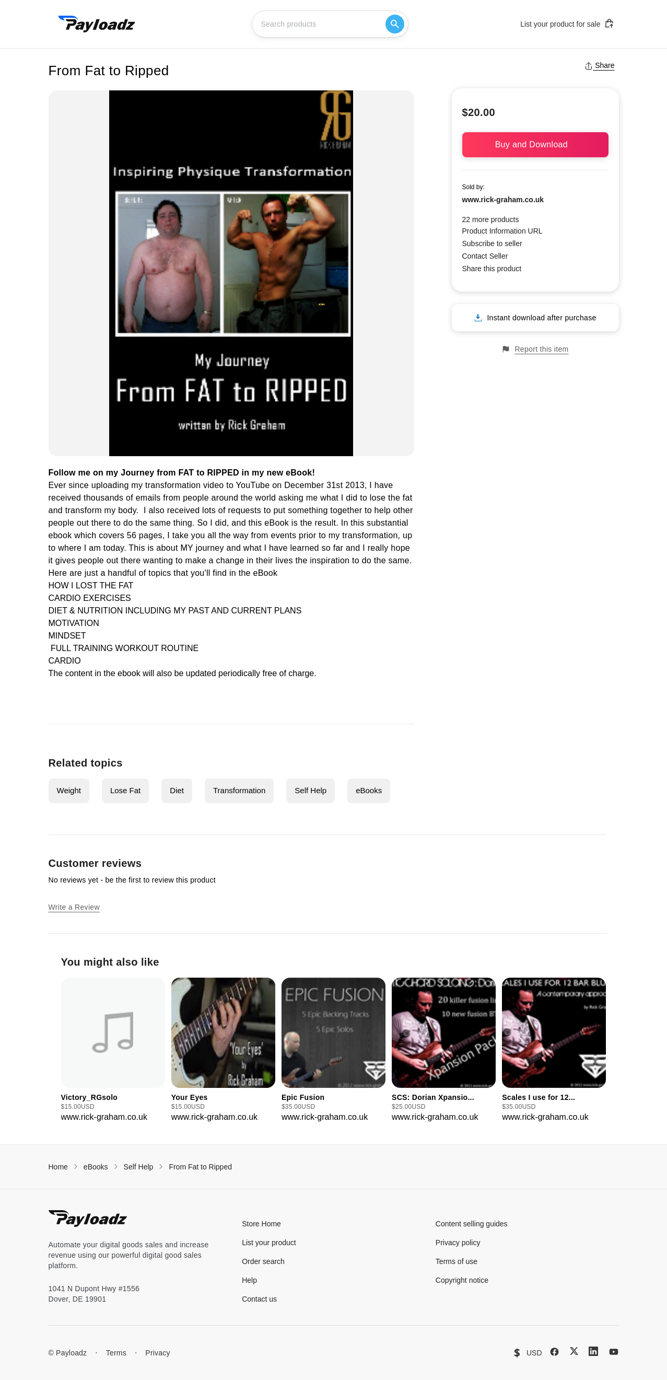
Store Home (261, 1224)
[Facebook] (554, 1352)
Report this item (534, 349)
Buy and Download (535, 144)
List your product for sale (567, 23)
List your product (269, 1242)
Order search (263, 1261)
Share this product (492, 268)
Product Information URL (502, 231)
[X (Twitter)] (574, 1351)
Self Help (310, 790)
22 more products (490, 219)
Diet (177, 790)
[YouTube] (614, 1352)
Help (249, 1280)
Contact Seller (485, 256)
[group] (113, 1050)
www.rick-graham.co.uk (503, 199)
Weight (69, 790)
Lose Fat (125, 790)
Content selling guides (472, 1224)
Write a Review (74, 907)
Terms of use (456, 1261)
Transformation (239, 790)
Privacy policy (458, 1242)
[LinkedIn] (593, 1351)
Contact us (259, 1299)
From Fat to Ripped (200, 1167)
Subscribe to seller (492, 243)
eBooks (369, 790)
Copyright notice (462, 1280)
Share (599, 65)
